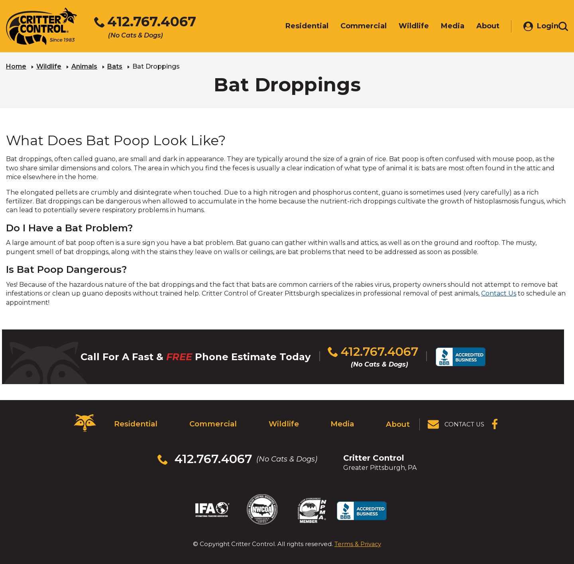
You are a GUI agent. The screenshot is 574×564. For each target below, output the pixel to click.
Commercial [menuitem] (351, 26)
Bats (114, 66)
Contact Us (498, 293)
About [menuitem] (476, 26)
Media (342, 421)
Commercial (211, 421)
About (398, 421)
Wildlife (48, 66)
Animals (84, 66)
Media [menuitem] (440, 26)
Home (16, 66)
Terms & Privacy (357, 532)
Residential (134, 421)
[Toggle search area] (563, 27)
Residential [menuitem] (294, 26)
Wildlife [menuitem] (402, 26)
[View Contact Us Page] (456, 421)
